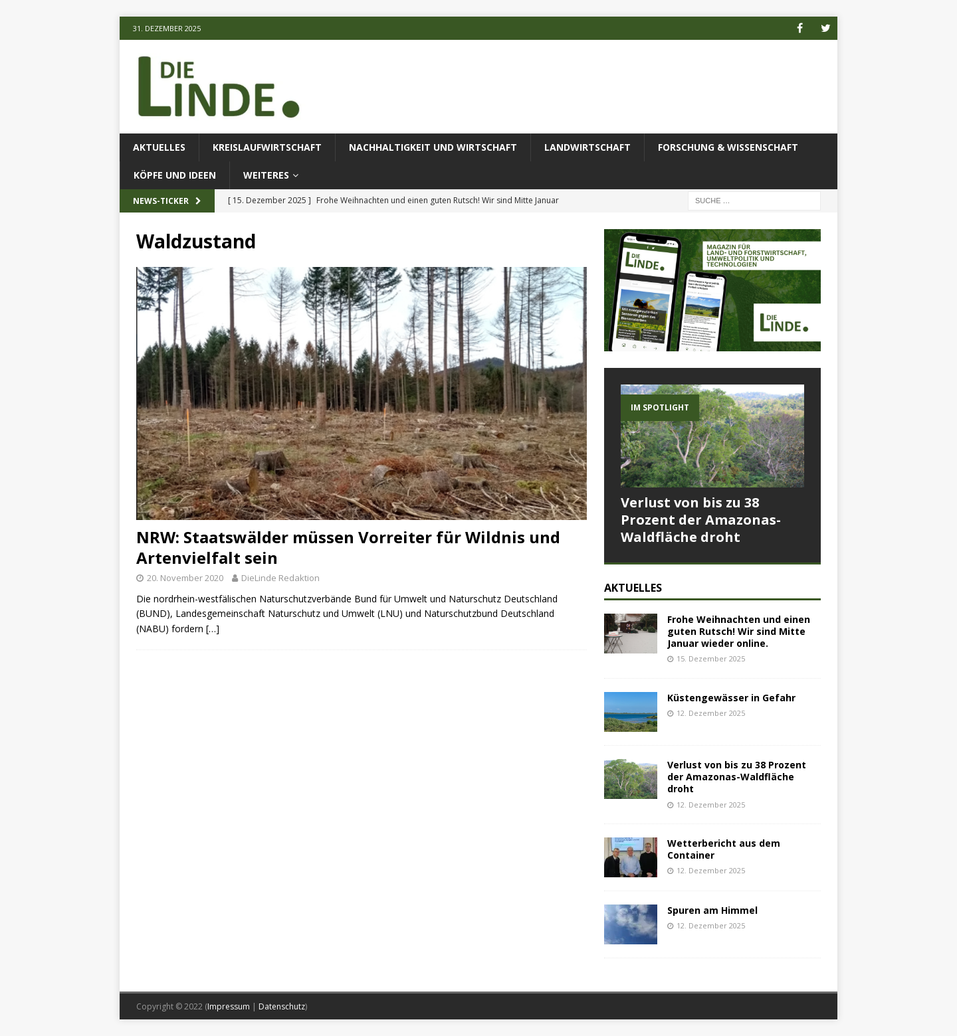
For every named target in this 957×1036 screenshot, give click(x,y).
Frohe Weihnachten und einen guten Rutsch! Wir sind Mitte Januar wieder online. (738, 631)
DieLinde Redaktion (280, 578)
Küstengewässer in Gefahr (731, 697)
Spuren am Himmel (712, 910)
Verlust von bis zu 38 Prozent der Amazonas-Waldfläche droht (701, 519)
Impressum (228, 1006)
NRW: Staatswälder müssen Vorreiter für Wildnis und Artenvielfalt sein (348, 547)
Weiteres (266, 175)
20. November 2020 (185, 578)
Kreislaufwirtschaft (267, 147)
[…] (212, 628)
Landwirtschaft (587, 147)
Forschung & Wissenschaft (728, 147)
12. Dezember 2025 (711, 713)
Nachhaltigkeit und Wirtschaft (433, 147)
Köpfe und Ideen (175, 175)
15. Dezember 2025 (711, 658)
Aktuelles (159, 147)
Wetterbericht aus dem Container (723, 849)
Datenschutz (282, 1006)
